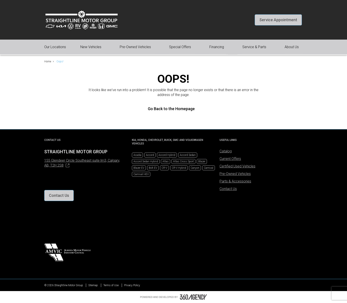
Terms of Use (111, 285)
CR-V (164, 167)
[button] (278, 19)
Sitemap (93, 285)
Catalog (226, 151)
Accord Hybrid (166, 155)
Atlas (165, 161)
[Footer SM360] (193, 297)
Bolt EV (153, 167)
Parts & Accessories (235, 181)
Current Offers (230, 159)
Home (47, 61)
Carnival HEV (141, 174)
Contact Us (228, 189)
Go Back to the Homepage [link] (173, 108)
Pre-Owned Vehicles (235, 174)
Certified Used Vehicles (237, 166)
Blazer (201, 161)
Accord (150, 155)
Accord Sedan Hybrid (145, 161)
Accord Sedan (188, 155)
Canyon (195, 167)
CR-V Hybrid (179, 167)
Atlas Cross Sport (183, 161)
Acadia (137, 155)
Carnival (208, 167)
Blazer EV (138, 167)
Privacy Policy (132, 285)
